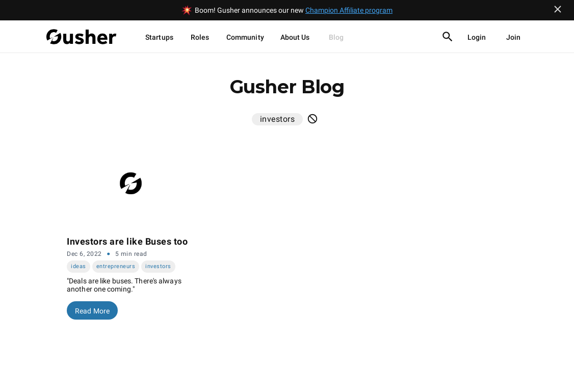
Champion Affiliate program (349, 10)
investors (158, 266)
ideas (78, 266)
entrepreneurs (116, 266)
